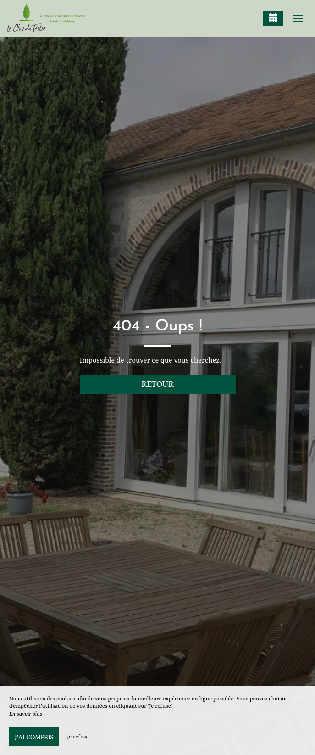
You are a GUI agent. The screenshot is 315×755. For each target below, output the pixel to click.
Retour (157, 383)
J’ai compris (34, 736)
